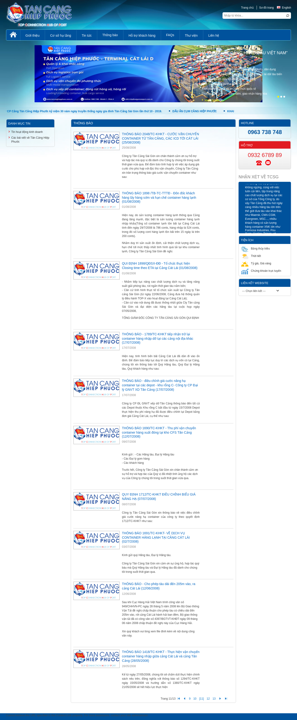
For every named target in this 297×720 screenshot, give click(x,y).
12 (208, 698)
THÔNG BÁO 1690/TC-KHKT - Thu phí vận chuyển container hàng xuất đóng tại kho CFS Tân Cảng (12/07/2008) (159, 432)
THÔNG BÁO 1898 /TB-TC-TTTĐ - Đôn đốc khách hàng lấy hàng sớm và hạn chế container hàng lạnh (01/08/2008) (159, 197)
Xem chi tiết (211, 100)
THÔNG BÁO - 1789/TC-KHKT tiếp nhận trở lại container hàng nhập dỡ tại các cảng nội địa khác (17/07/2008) (157, 338)
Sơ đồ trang (266, 7)
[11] (201, 698)
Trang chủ (247, 7)
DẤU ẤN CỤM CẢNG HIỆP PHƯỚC (195, 111)
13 (214, 698)
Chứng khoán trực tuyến (261, 271)
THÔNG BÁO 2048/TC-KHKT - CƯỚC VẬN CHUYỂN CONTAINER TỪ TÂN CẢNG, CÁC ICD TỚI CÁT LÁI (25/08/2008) (160, 138)
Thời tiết (251, 256)
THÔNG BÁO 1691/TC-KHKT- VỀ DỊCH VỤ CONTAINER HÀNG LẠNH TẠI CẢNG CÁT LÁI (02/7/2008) (156, 537)
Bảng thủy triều (255, 248)
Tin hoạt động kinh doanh (27, 132)
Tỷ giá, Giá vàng (256, 263)
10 (194, 698)
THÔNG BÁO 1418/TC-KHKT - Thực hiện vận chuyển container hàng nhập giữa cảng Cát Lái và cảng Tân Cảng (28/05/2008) (161, 656)
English (284, 7)
